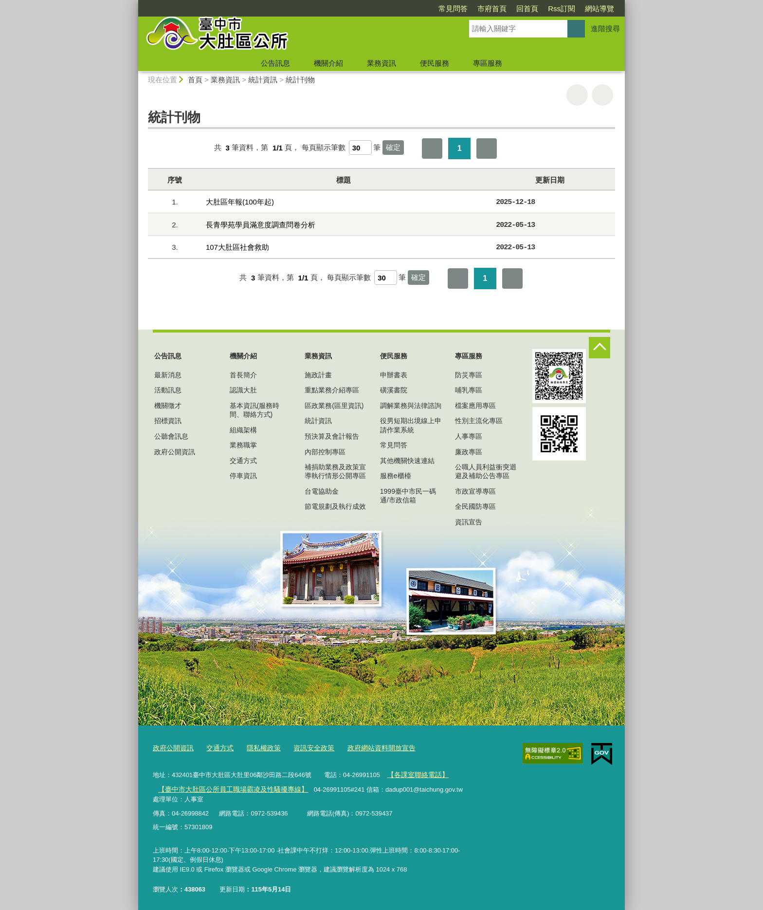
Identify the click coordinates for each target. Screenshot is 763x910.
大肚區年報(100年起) (240, 202)
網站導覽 (599, 8)
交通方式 (243, 460)
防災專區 (468, 375)
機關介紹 (328, 63)
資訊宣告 (468, 522)
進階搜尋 (605, 28)
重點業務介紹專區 (332, 390)
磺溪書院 (393, 390)
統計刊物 (300, 79)
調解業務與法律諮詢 (410, 405)
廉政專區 (468, 452)
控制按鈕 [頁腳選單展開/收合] (599, 347)
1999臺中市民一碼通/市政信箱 (408, 495)
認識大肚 (243, 390)
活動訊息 (168, 390)
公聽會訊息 (171, 436)
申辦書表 (393, 375)
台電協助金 (322, 491)
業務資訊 (381, 63)
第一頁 (432, 148)
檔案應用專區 (475, 405)
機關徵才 (168, 405)
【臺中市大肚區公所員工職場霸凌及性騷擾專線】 (227, 786)
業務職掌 (243, 445)
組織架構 (243, 430)
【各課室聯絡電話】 (415, 773)
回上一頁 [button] (602, 95)
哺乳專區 (468, 390)
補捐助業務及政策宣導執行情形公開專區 (335, 471)
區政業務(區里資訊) (334, 405)
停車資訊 (243, 476)
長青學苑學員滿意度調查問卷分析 (260, 225)
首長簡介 (243, 375)
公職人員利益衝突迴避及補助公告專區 (485, 471)
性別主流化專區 (479, 421)
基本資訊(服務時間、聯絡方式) (255, 410)
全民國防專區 (475, 506)
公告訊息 (275, 63)
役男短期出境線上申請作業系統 (410, 425)
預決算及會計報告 (332, 436)
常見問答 (453, 8)
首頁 (195, 79)
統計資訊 (262, 79)
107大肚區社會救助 (237, 247)
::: (134, 4)
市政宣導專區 (475, 491)
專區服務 (487, 63)
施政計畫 (318, 375)
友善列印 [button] (577, 95)
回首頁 (527, 8)
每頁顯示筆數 (323, 148)
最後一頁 (486, 148)
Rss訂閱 (561, 8)
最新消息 (168, 375)
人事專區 (468, 436)
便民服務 (434, 63)
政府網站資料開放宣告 (368, 747)
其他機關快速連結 (407, 460)
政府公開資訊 (174, 452)
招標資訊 (168, 421)
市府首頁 (492, 8)
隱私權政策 (257, 747)
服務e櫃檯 (395, 476)
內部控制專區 (325, 452)
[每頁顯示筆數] (360, 147)
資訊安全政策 (305, 747)
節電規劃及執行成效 (335, 506)
